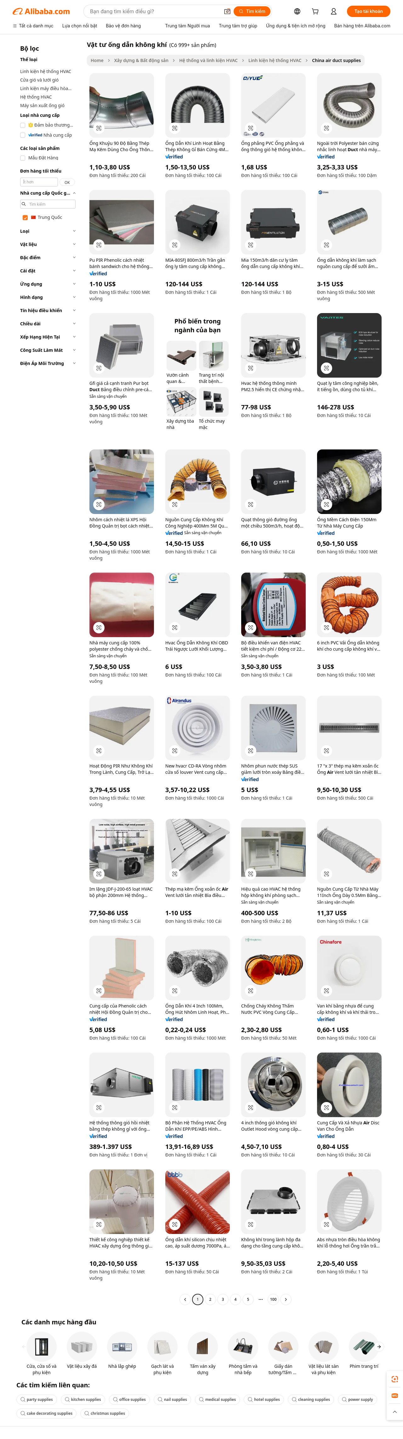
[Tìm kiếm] (252, 11)
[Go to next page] (286, 1299)
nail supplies (172, 1399)
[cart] (316, 12)
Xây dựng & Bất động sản (141, 60)
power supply (357, 1399)
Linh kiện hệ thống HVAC (274, 60)
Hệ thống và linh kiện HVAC (208, 60)
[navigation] (47, 673)
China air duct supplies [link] (336, 60)
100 (273, 1299)
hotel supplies (264, 1399)
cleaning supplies (311, 1399)
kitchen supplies (83, 1399)
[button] (227, 11)
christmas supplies (104, 1413)
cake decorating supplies (46, 1413)
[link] (395, 1379)
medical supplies (217, 1399)
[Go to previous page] (185, 1299)
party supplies (36, 1399)
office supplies (129, 1399)
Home (97, 60)
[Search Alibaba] (154, 11)
